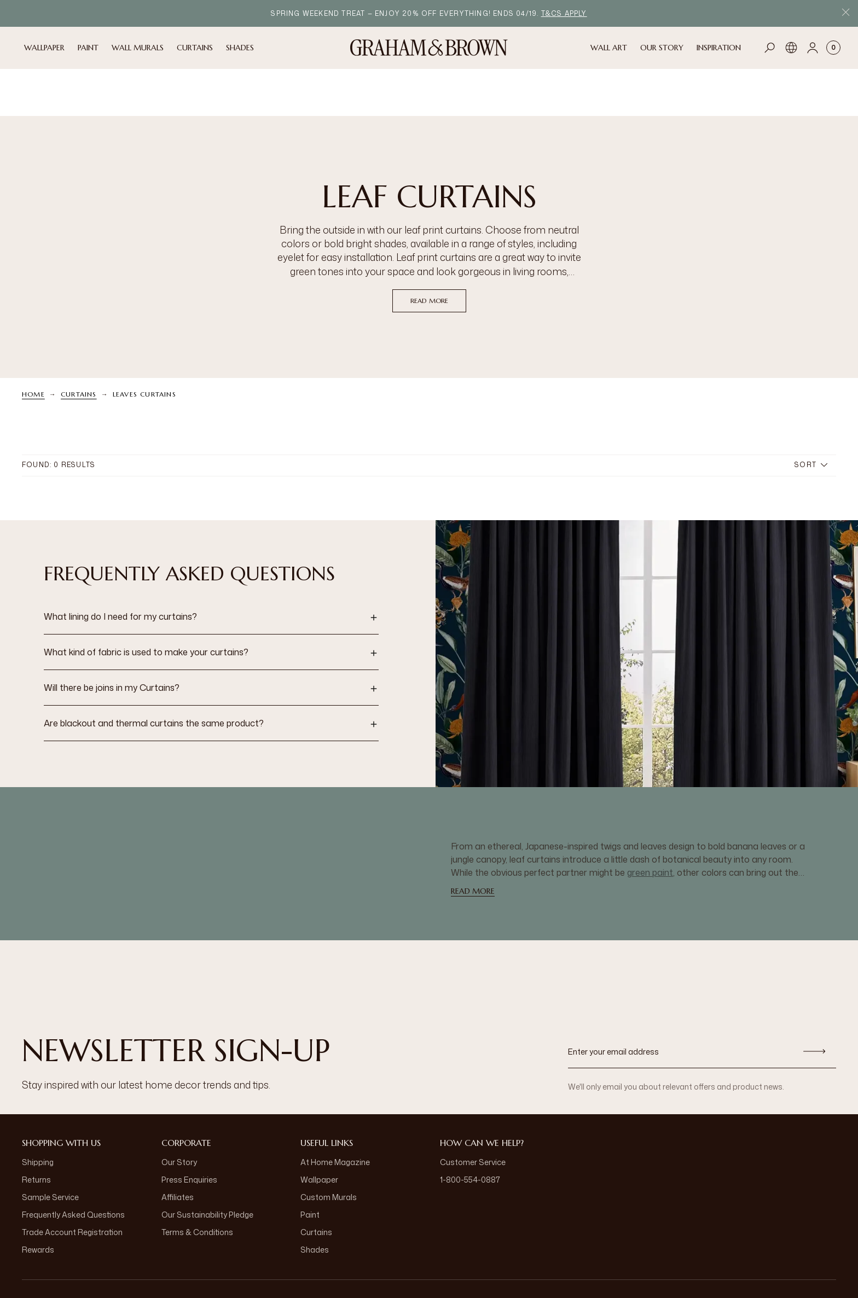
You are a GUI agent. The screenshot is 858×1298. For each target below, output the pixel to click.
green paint (650, 825)
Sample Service (50, 1149)
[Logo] (429, 47)
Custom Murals (328, 1149)
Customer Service (473, 1114)
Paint (310, 1167)
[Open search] (770, 47)
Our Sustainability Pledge (207, 1167)
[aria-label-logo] (429, 1265)
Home (33, 346)
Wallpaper (319, 1132)
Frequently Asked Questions (73, 1167)
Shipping (38, 1114)
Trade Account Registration (72, 1184)
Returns (36, 1132)
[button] (211, 570)
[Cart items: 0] (833, 47)
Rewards (38, 1202)
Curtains (79, 346)
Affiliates (177, 1149)
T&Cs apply (564, 13)
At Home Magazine (335, 1114)
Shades (314, 1202)
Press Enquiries (189, 1132)
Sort (811, 417)
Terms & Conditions (197, 1184)
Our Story (179, 1114)
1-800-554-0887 (470, 1132)
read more (429, 253)
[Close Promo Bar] (845, 13)
